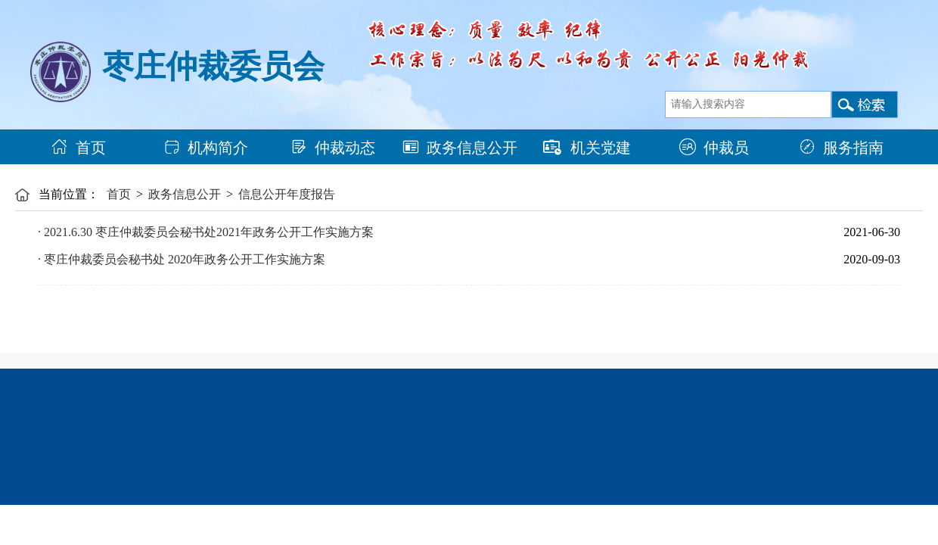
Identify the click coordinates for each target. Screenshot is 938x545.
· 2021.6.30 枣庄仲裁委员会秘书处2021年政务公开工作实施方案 (206, 232)
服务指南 (841, 147)
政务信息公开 (459, 147)
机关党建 (587, 147)
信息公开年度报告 (286, 194)
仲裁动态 (332, 147)
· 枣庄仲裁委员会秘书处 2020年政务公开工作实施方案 (181, 259)
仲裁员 (714, 147)
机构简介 (205, 147)
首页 (78, 147)
